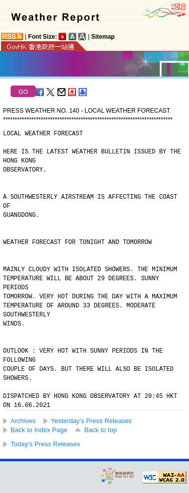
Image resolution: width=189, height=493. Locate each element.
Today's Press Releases (45, 444)
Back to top (100, 430)
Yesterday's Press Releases (91, 421)
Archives (23, 421)
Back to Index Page (39, 430)
